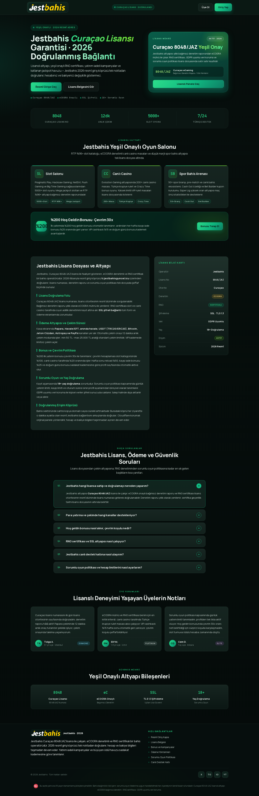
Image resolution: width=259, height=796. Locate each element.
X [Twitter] (201, 774)
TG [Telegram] (209, 774)
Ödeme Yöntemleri (160, 752)
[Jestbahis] (47, 7)
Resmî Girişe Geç (46, 87)
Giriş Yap (223, 7)
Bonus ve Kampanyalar (162, 747)
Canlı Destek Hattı (160, 762)
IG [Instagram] (217, 774)
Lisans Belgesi (158, 742)
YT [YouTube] (225, 774)
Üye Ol (205, 7)
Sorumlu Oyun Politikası (163, 757)
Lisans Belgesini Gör (81, 87)
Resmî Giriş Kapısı (160, 737)
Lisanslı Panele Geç (188, 83)
